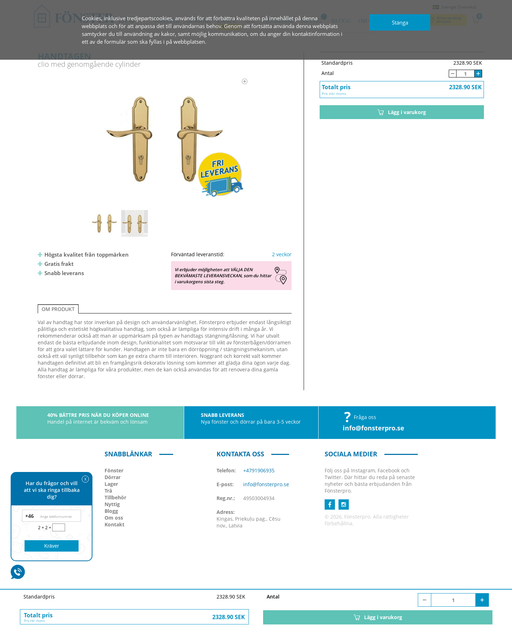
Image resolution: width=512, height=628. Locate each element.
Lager (111, 484)
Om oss (114, 517)
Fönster (114, 470)
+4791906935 (258, 470)
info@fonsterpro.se (373, 428)
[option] (164, 139)
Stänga (400, 22)
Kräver (51, 546)
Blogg (111, 511)
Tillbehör (115, 497)
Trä (108, 490)
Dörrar (113, 477)
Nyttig (112, 504)
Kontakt (114, 524)
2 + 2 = (45, 528)
